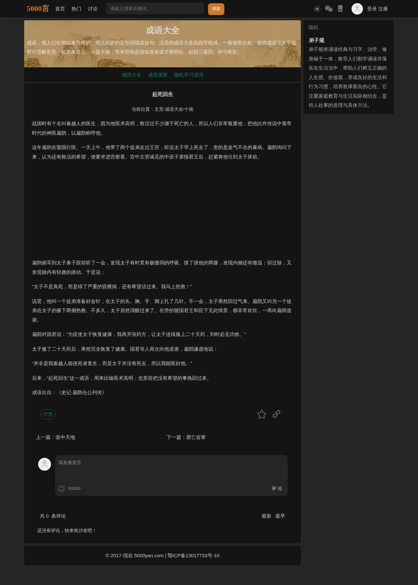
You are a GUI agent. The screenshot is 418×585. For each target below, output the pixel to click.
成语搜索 (158, 74)
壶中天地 (65, 437)
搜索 (216, 8)
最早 (280, 516)
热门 (76, 8)
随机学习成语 (188, 74)
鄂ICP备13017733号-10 (193, 555)
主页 (159, 109)
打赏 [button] (48, 414)
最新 (267, 516)
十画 (188, 109)
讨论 (93, 8)
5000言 (38, 9)
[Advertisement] (162, 212)
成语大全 (131, 74)
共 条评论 (53, 516)
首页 (60, 8)
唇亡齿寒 (196, 437)
